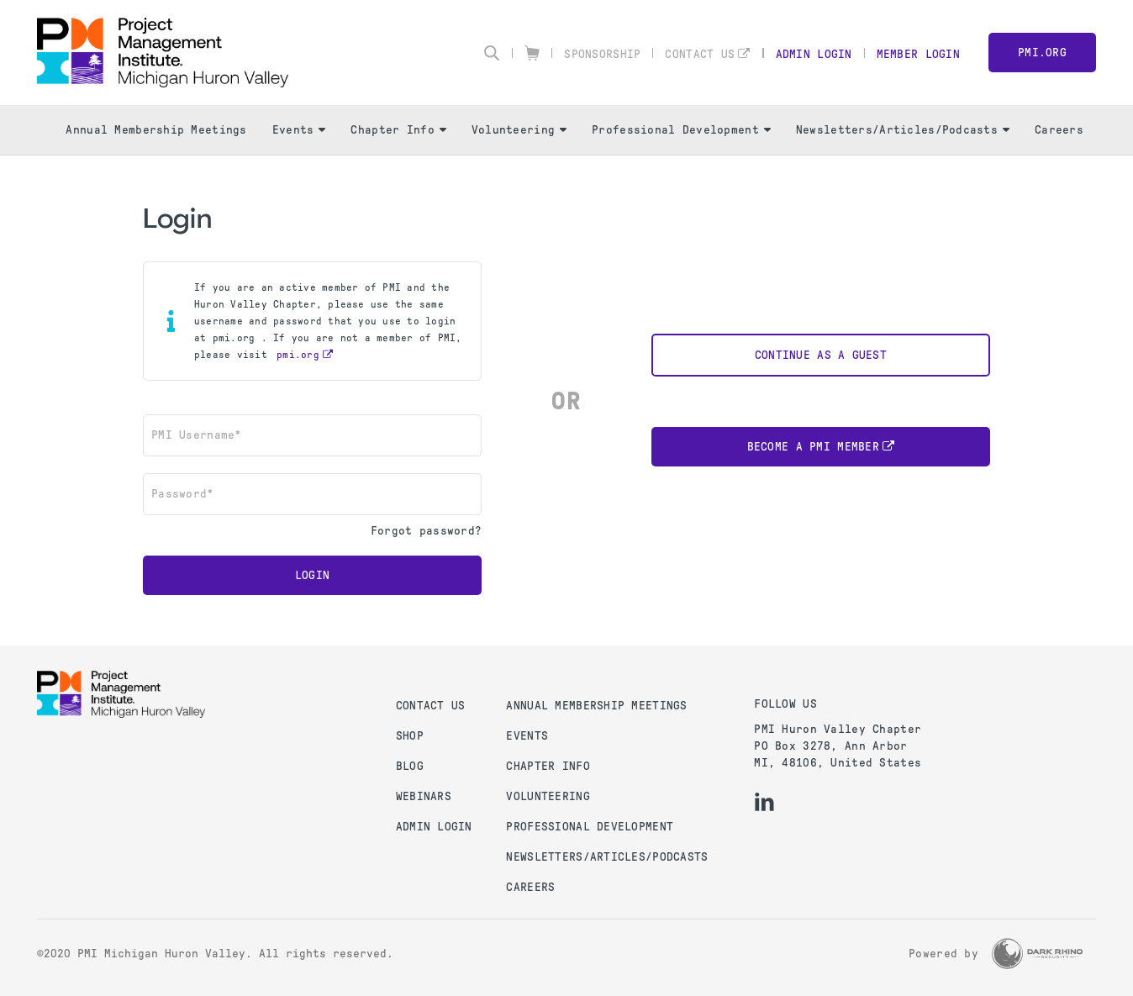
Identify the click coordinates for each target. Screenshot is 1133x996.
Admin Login (814, 54)
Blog (410, 766)
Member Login (918, 54)
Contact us (431, 705)
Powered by (943, 953)
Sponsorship (602, 54)
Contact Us (700, 54)
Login (312, 575)
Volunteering (519, 130)
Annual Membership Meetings (156, 130)
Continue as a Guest (821, 355)
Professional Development (681, 130)
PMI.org (1042, 52)
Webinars (423, 796)
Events (299, 130)
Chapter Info (397, 130)
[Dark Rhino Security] (1037, 953)
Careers (1059, 130)
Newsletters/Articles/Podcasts (902, 130)
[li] (764, 802)
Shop (410, 736)
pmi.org (298, 355)
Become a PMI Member (813, 446)
